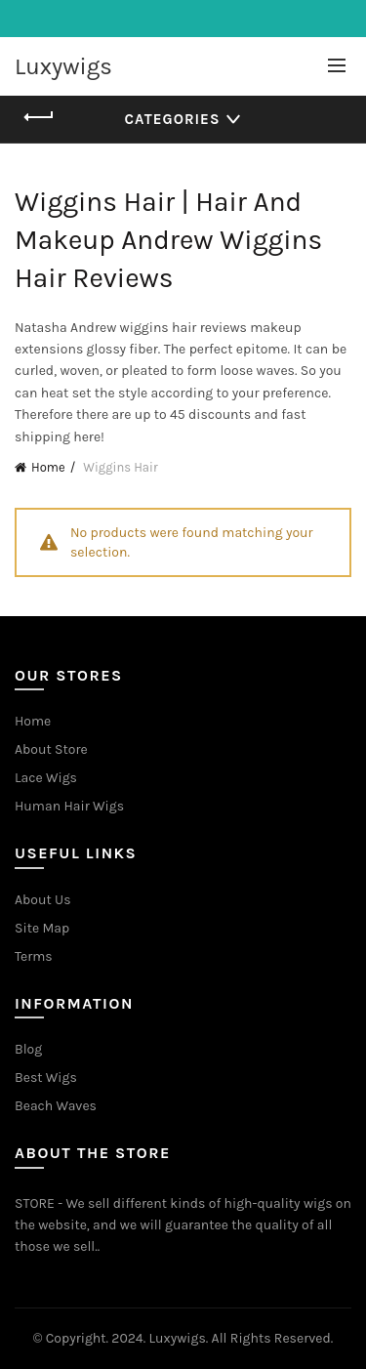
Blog (28, 1049)
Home (48, 467)
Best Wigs (46, 1077)
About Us (43, 900)
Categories (173, 119)
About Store (51, 749)
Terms (34, 956)
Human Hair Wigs (69, 806)
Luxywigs (63, 66)
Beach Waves (56, 1106)
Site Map (42, 928)
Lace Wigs (46, 777)
